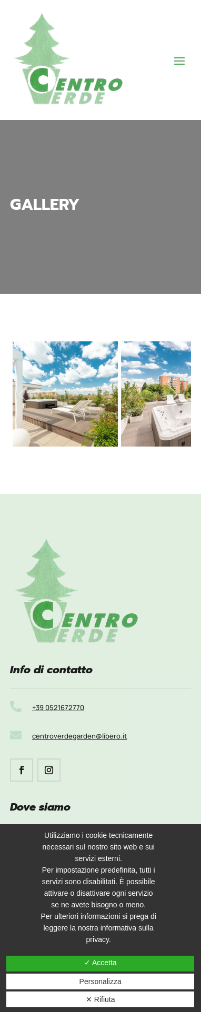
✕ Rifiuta (100, 999)
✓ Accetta (100, 962)
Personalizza (100, 981)
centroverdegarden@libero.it (79, 736)
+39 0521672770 (58, 707)
